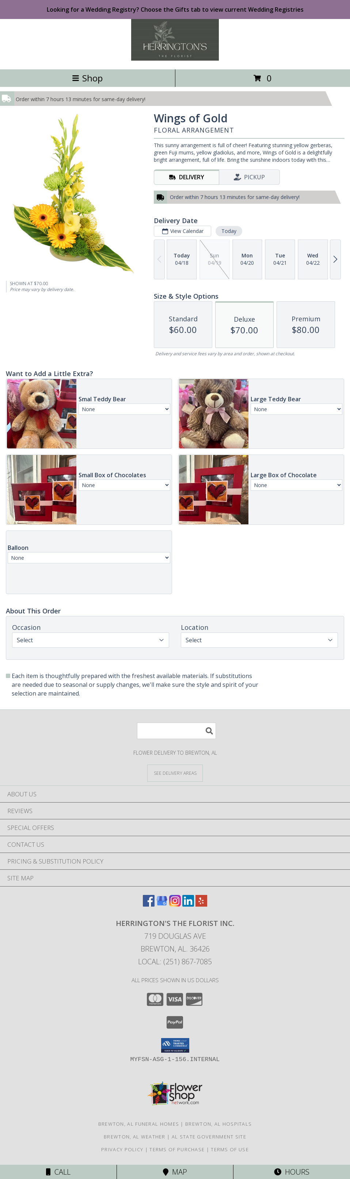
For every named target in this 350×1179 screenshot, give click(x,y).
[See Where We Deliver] (175, 772)
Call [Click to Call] (58, 1172)
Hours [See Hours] (291, 1172)
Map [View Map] (175, 1172)
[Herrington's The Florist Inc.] (175, 58)
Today (228, 230)
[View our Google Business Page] (162, 904)
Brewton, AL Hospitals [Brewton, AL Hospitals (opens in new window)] (218, 1124)
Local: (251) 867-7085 (175, 961)
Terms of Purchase (177, 1149)
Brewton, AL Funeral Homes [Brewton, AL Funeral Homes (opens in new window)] (138, 1124)
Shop (87, 78)
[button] (175, 1045)
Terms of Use (230, 1149)
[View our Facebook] (149, 904)
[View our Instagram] (175, 904)
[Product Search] (176, 731)
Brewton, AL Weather (135, 1136)
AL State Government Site (209, 1136)
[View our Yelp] (201, 904)
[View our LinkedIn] (188, 904)
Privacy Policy (122, 1149)
